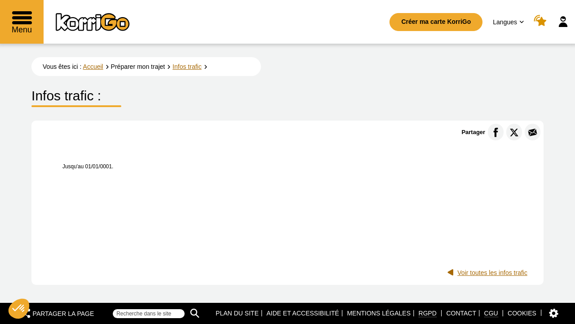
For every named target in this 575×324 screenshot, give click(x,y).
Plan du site (237, 313)
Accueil (93, 66)
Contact (461, 313)
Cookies (522, 313)
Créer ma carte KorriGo (436, 21)
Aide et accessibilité (302, 313)
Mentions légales (379, 313)
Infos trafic (187, 66)
